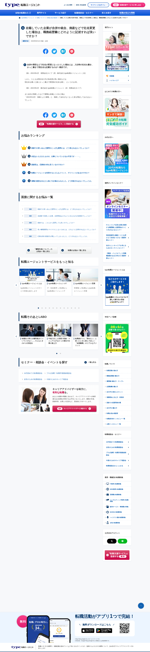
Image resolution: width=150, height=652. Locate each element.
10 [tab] (71, 308)
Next (101, 285)
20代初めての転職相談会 (33, 373)
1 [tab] (38, 308)
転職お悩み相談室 (52, 17)
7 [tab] (60, 308)
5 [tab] (53, 308)
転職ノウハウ (41, 17)
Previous (16, 285)
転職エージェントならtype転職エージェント (22, 647)
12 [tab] (79, 308)
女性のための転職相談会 (33, 379)
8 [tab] (64, 308)
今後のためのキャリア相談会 (57, 379)
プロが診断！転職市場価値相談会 (59, 373)
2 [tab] (42, 308)
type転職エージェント (27, 17)
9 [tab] (67, 308)
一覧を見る (92, 362)
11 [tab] (75, 308)
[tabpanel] (32, 282)
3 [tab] (45, 308)
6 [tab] (56, 308)
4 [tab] (49, 308)
